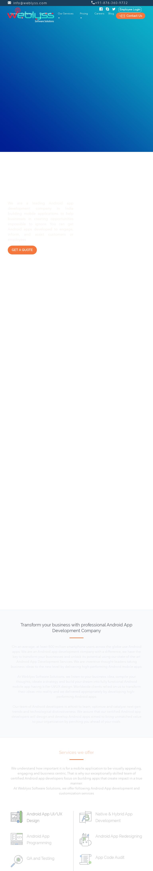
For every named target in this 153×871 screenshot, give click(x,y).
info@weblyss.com (27, 3)
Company (27, 15)
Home (14, 13)
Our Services (66, 15)
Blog (111, 13)
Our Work (45, 15)
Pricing (84, 15)
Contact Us (130, 16)
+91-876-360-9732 (109, 3)
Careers (99, 13)
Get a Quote (22, 250)
